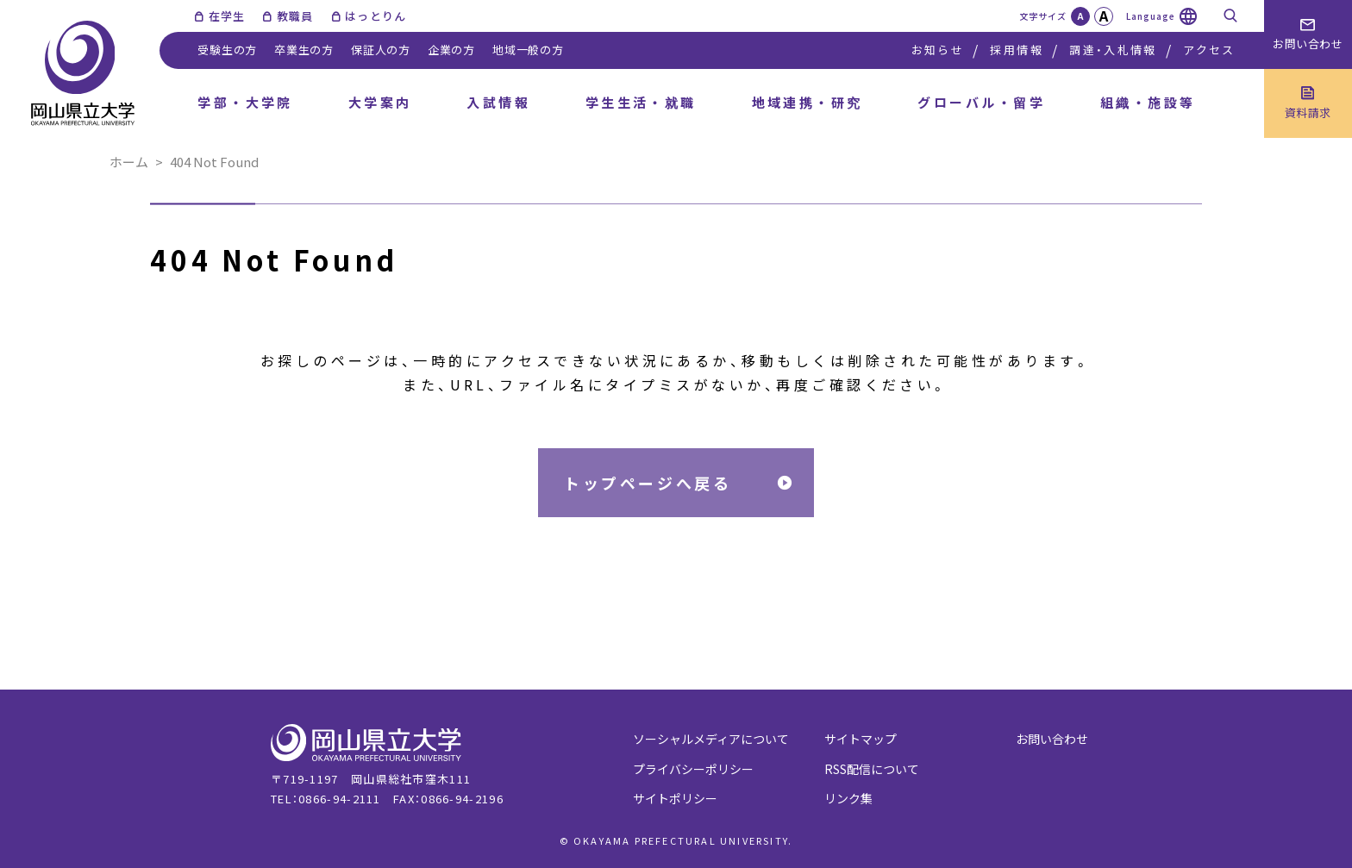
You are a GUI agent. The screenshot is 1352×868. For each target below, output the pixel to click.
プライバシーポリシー (693, 768)
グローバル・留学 (981, 102)
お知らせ (937, 49)
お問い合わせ (1052, 738)
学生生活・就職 (641, 102)
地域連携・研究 (807, 102)
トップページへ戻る (647, 482)
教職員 (295, 16)
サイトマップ (860, 738)
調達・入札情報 (1112, 49)
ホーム (129, 162)
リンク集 (848, 798)
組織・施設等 (1148, 102)
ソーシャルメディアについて (711, 738)
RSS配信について (871, 768)
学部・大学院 (245, 102)
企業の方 (451, 49)
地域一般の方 (528, 49)
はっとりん (376, 16)
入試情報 (498, 102)
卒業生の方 (304, 49)
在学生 (227, 16)
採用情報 (1016, 49)
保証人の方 (380, 49)
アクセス (1209, 49)
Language (1150, 15)
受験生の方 (227, 49)
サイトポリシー (675, 798)
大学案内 (380, 102)
